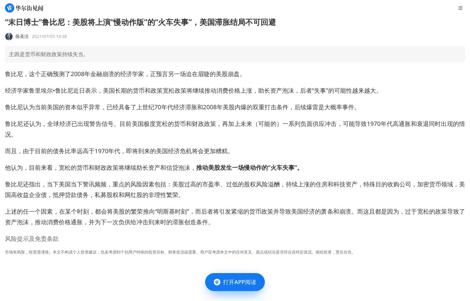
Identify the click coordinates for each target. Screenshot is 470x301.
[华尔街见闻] (24, 8)
